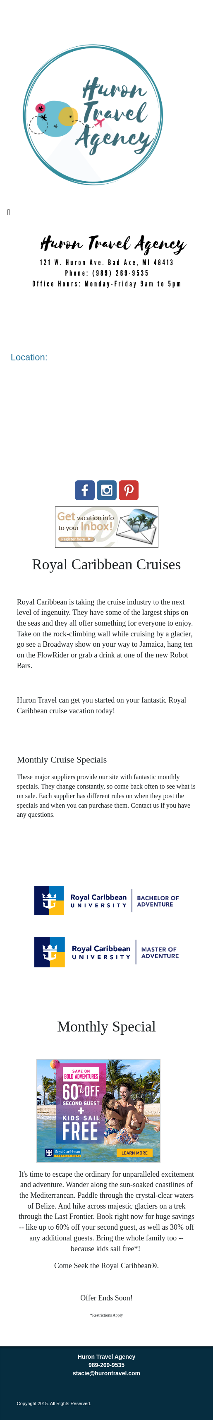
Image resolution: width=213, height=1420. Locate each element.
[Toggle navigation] (8, 214)
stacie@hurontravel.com (106, 1373)
